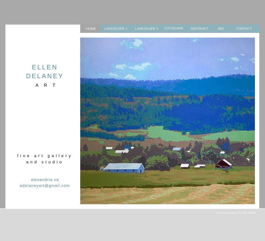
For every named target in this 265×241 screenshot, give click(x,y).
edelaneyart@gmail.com (45, 185)
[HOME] (91, 29)
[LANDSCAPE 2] (147, 29)
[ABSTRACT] (200, 29)
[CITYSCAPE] (174, 28)
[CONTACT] (244, 29)
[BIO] (221, 29)
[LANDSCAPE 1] (115, 29)
